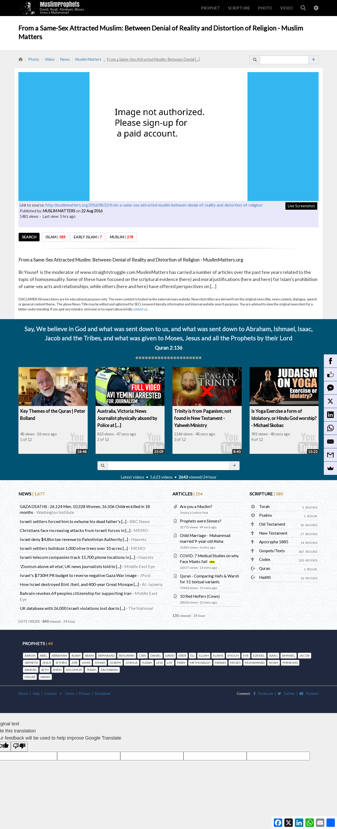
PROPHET (210, 8)
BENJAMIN (127, 655)
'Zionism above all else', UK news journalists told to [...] (70, 566)
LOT (170, 663)
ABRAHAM (59, 655)
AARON (30, 655)
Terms (70, 693)
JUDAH (147, 663)
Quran (264, 568)
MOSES (235, 663)
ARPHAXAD (106, 655)
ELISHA (218, 655)
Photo (33, 59)
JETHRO (61, 663)
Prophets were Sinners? (200, 521)
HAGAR (29, 677)
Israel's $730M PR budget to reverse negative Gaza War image (78, 575)
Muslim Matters (88, 59)
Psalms (265, 515)
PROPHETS (37, 643)
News (65, 59)
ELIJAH (204, 655)
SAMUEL (30, 670)
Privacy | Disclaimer (95, 693)
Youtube (309, 693)
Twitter (286, 693)
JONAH (100, 663)
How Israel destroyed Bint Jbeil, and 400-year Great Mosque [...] (79, 584)
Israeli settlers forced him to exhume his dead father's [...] (73, 521)
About (23, 693)
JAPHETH (31, 663)
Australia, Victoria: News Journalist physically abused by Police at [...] (127, 418)
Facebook (263, 693)
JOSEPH (115, 663)
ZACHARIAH (109, 670)
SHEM (57, 670)
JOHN (86, 663)
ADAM (76, 655)
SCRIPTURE (239, 8)
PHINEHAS (290, 663)
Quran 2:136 (168, 348)
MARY (181, 663)
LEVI (159, 663)
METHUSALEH (200, 663)
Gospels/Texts (272, 550)
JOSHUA (131, 663)
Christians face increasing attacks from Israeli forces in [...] (75, 530)
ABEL (43, 655)
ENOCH (233, 655)
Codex (264, 559)
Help (36, 693)
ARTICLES (187, 493)
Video (50, 59)
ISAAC (273, 655)
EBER (182, 655)
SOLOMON (74, 670)
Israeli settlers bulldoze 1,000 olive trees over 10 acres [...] (74, 548)
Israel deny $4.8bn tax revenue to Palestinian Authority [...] (74, 539)
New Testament (273, 533)
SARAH (45, 677)
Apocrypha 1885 (273, 541)
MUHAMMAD (255, 663)
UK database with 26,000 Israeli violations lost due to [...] (72, 608)
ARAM (89, 655)
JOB (74, 663)
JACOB (304, 655)
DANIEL (155, 655)
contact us (140, 309)
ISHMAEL (288, 655)
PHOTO (265, 8)
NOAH (273, 663)
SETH (45, 670)
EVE (246, 655)
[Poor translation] (19, 747)
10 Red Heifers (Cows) (200, 596)
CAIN (142, 655)
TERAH (91, 670)
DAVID (169, 655)
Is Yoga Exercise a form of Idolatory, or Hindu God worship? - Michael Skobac (283, 418)
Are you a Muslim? (196, 506)
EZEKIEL (259, 655)
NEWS (31, 493)
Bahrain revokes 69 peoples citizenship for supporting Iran (75, 593)
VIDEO (286, 8)
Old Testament (272, 524)
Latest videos (132, 477)
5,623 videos (161, 477)
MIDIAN (220, 663)
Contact (50, 693)
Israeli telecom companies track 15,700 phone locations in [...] (77, 557)
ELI (192, 655)
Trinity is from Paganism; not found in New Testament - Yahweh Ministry (202, 418)
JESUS (46, 663)
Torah (264, 506)
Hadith (265, 577)
